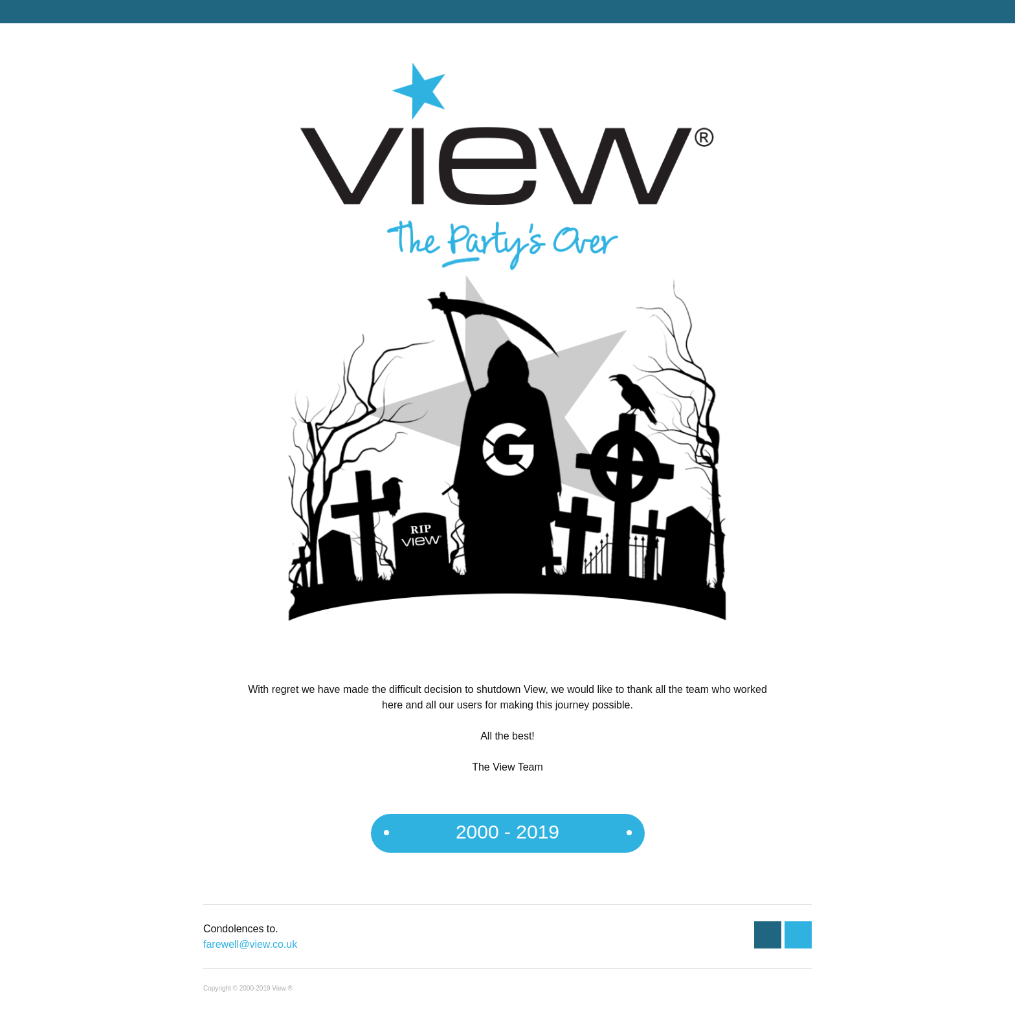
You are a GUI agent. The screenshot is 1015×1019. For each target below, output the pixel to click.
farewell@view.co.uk (250, 944)
